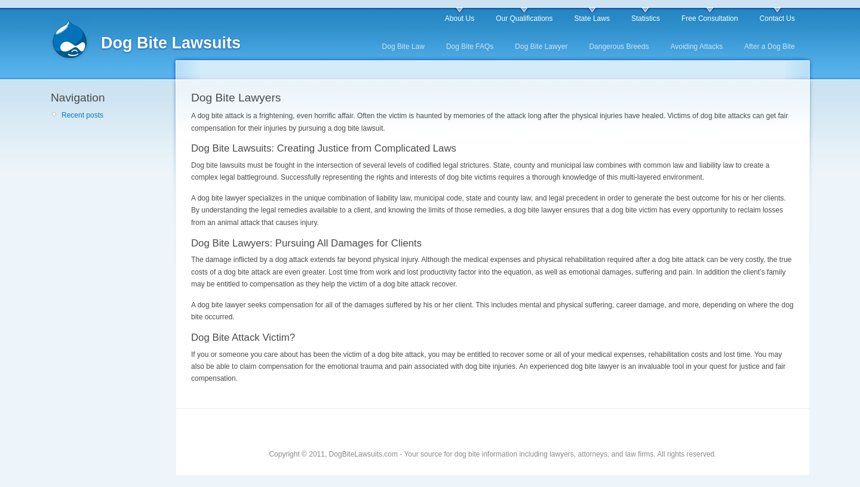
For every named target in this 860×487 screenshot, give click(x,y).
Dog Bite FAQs (469, 46)
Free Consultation (709, 18)
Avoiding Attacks (696, 46)
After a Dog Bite (769, 46)
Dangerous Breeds (619, 46)
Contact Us (777, 18)
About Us (459, 18)
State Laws (592, 18)
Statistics (645, 18)
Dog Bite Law (403, 46)
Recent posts (82, 115)
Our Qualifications (524, 18)
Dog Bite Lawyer (541, 46)
